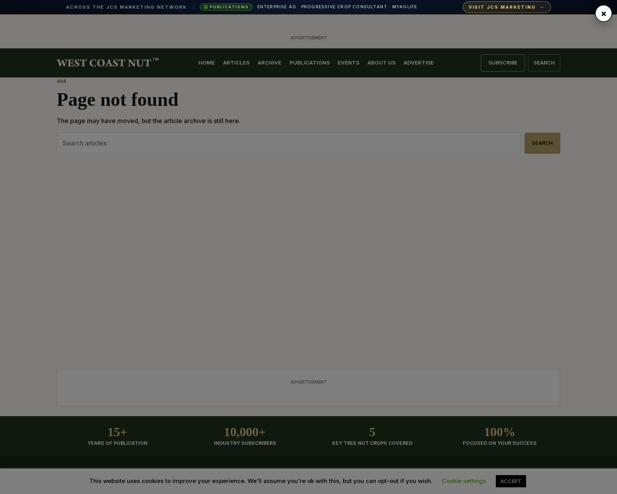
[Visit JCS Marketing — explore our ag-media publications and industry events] (308, 7)
